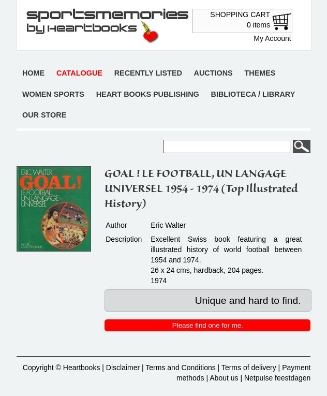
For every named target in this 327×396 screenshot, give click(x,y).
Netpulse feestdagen (277, 378)
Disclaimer (123, 367)
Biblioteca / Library (253, 94)
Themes (259, 73)
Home (33, 73)
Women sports (53, 94)
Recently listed (148, 73)
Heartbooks (81, 367)
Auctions (213, 73)
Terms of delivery (248, 367)
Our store (44, 115)
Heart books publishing (147, 94)
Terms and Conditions (180, 367)
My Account (272, 38)
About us (224, 378)
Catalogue (79, 73)
